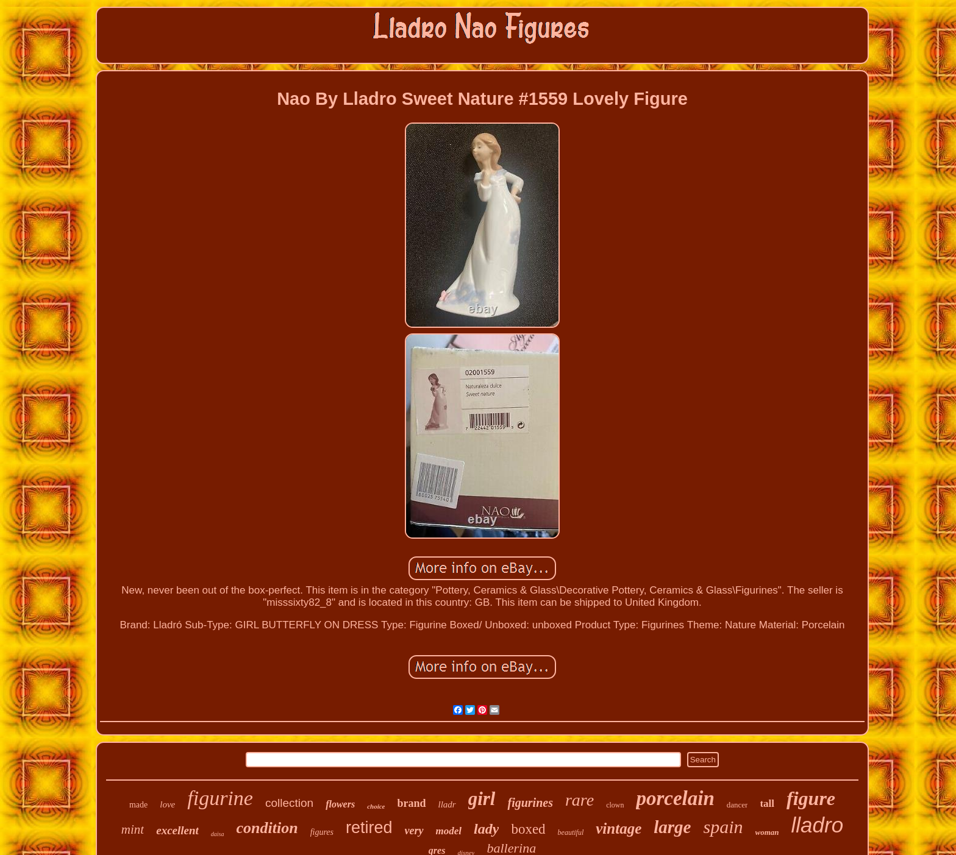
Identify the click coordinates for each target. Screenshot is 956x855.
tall (767, 803)
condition (267, 828)
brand (411, 803)
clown (615, 805)
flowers (340, 804)
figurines (529, 802)
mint (132, 829)
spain (723, 827)
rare (579, 799)
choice (376, 806)
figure (811, 798)
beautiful (571, 832)
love (167, 804)
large (672, 827)
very (414, 831)
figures (322, 832)
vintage (618, 828)
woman (767, 832)
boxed (528, 829)
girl (482, 798)
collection (289, 802)
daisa (217, 834)
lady (486, 829)
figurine (220, 798)
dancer (737, 804)
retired (369, 827)
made (138, 804)
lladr (447, 804)
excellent (177, 830)
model (449, 831)
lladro (817, 825)
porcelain (675, 798)
